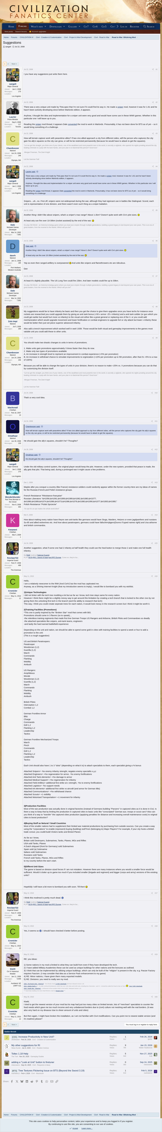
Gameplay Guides (37, 1056)
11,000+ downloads (61, 984)
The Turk (14, 1056)
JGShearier (15, 1040)
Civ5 (104, 26)
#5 (156, 210)
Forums (22, 26)
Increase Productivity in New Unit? (36, 1037)
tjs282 (150, 1039)
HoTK (30, 558)
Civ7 (86, 26)
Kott (150, 1056)
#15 (156, 543)
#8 (156, 307)
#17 (156, 893)
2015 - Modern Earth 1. (30, 986)
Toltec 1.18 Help (19, 1053)
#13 (156, 482)
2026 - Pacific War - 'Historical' (32, 988)
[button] (45, 26)
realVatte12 (15, 1073)
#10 (156, 393)
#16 (156, 576)
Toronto (18, 127)
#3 (156, 133)
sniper (120, 107)
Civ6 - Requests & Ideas (41, 1065)
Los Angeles (16, 96)
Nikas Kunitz (16, 1048)
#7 (156, 276)
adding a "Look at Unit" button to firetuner (32, 1062)
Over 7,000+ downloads (135, 986)
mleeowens (15, 1065)
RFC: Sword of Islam (40, 558)
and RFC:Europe (55, 558)
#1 (156, 69)
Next (13, 64)
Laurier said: (31, 172)
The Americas (16, 570)
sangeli (8, 47)
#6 (156, 241)
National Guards (43, 555)
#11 (156, 421)
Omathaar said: (32, 455)
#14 (156, 515)
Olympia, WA (16, 160)
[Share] (153, 69)
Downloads (56, 26)
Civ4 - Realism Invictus (40, 1048)
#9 (156, 338)
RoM (28, 555)
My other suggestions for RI (25, 1045)
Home (11, 26)
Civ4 (113, 26)
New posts (9, 32)
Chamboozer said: (33, 426)
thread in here (60, 991)
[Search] (149, 26)
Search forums (21, 32)
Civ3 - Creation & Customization (44, 1040)
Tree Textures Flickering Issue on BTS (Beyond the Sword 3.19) (51, 1070)
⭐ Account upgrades (37, 32)
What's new (37, 26)
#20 (156, 997)
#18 (156, 926)
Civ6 (95, 26)
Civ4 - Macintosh (37, 1073)
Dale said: (30, 246)
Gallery (72, 26)
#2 (156, 102)
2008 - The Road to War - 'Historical (34, 984)
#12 (156, 449)
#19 (156, 954)
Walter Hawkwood (145, 1048)
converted (72, 124)
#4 (156, 166)
